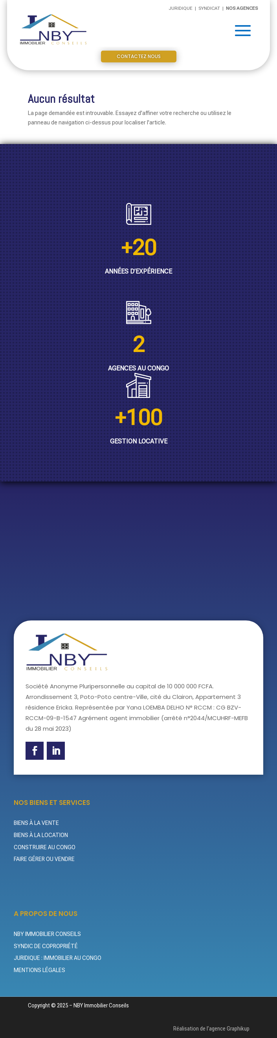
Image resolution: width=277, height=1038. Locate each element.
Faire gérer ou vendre (44, 859)
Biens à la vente (36, 823)
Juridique (181, 8)
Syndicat (209, 8)
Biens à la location (41, 835)
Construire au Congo (44, 847)
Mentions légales (39, 970)
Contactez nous (139, 56)
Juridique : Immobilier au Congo (57, 958)
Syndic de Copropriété (46, 946)
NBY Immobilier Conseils (47, 934)
